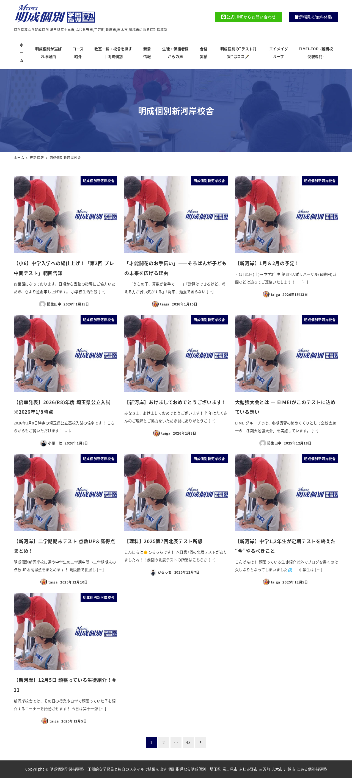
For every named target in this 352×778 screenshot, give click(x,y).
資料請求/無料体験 (313, 17)
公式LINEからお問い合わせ (248, 17)
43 (188, 742)
